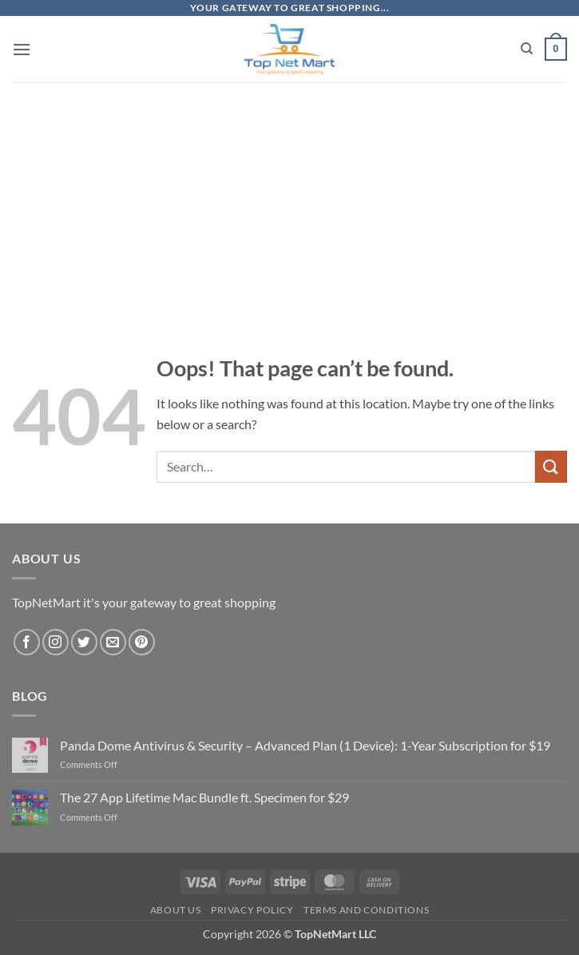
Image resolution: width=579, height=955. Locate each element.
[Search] (527, 49)
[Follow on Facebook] (27, 642)
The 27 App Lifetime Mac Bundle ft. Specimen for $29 (204, 797)
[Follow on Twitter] (84, 642)
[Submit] (551, 466)
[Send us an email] (113, 642)
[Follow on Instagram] (55, 642)
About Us (175, 910)
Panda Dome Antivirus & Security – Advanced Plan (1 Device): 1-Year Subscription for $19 (305, 745)
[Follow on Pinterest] (142, 642)
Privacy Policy (252, 910)
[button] (21, 49)
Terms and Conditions (366, 910)
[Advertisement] (289, 193)
